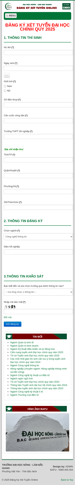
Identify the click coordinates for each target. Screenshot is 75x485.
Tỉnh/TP (9, 154)
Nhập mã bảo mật (14, 302)
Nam (8, 86)
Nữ (7, 90)
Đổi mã (7, 317)
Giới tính (10, 81)
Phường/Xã (11, 186)
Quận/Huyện (12, 170)
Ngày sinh (10, 63)
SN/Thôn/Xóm (13, 202)
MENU (11, 16)
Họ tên (9, 47)
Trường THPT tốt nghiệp (18, 131)
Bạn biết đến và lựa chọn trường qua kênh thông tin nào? (34, 286)
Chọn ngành (12, 230)
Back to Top (67, 479)
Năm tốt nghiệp (12, 246)
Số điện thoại (12, 99)
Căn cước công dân (16, 115)
